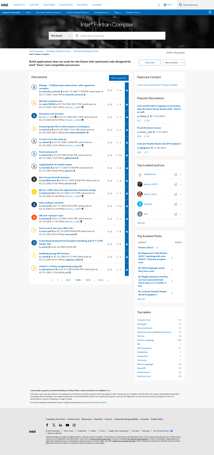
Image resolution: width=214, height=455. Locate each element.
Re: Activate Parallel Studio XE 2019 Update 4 (152, 293)
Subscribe (150, 62)
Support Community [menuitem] (11, 12)
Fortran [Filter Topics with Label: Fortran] (140, 335)
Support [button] (34, 4)
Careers (108, 419)
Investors (98, 419)
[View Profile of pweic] (46, 247)
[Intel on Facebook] (47, 425)
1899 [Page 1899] (88, 279)
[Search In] (61, 36)
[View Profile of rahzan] (46, 142)
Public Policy (157, 419)
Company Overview (55, 419)
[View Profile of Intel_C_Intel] (49, 116)
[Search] (180, 4)
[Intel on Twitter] (54, 425)
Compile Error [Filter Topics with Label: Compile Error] (144, 319)
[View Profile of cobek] (46, 256)
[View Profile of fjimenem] (48, 193)
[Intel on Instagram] (74, 425)
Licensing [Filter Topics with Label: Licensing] (141, 360)
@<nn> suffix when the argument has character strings (67, 189)
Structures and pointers (51, 113)
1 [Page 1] (58, 279)
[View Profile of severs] (46, 205)
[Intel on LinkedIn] (60, 425)
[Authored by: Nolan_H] (145, 116)
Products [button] (19, 4)
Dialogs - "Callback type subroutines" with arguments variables (67, 87)
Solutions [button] (49, 4)
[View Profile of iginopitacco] (49, 269)
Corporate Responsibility (126, 419)
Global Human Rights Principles (124, 440)
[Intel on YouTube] (67, 425)
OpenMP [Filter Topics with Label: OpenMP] (141, 368)
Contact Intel (73, 419)
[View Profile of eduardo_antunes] (52, 91)
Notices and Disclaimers (139, 438)
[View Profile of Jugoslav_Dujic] (74, 259)
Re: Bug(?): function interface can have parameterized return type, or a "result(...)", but (153, 281)
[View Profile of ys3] (68, 272)
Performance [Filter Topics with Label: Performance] (143, 372)
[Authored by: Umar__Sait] (147, 132)
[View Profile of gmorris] (70, 170)
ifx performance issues (149, 127)
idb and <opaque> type (51, 215)
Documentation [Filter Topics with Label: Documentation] (144, 327)
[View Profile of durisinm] (70, 183)
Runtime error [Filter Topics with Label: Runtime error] (144, 376)
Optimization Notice (98, 402)
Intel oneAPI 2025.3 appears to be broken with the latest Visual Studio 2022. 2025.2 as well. (159, 108)
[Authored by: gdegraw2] (146, 147)
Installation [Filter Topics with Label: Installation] (142, 352)
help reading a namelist (51, 202)
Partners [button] (82, 4)
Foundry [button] (97, 4)
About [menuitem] (28, 12)
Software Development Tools (85, 51)
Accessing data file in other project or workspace (64, 126)
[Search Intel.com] (198, 5)
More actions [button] (171, 62)
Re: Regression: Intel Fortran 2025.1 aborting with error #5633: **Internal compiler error (152, 258)
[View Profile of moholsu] (47, 129)
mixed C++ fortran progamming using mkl (60, 266)
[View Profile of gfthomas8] (71, 158)
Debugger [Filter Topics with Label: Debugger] (142, 323)
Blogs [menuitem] (117, 12)
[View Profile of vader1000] (48, 104)
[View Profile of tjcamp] (46, 218)
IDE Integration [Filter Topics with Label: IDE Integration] (144, 348)
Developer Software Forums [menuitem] (48, 12)
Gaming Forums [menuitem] (101, 12)
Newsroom (86, 419)
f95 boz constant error (50, 101)
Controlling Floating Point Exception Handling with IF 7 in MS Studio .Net (71, 242)
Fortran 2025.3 (146, 247)
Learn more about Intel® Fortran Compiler (157, 84)
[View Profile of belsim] (46, 155)
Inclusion (144, 419)
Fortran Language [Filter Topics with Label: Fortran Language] (145, 340)
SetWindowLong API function (54, 253)
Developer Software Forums (58, 51)
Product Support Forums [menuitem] (77, 12)
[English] (168, 5)
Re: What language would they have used (151, 269)
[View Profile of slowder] (47, 167)
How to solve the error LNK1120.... (57, 228)
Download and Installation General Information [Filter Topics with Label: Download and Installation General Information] (155, 332)
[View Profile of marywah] (48, 231)
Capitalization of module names (55, 164)
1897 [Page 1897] (68, 279)
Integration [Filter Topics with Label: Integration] (142, 356)
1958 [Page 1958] (100, 279)
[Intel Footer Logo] (32, 431)
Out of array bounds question (54, 177)
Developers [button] (66, 4)
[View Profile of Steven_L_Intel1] (74, 107)
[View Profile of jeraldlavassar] (50, 180)
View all (141, 222)
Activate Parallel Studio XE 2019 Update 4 (159, 143)
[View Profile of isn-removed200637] (76, 132)
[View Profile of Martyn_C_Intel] (73, 221)
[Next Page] (107, 280)
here (108, 390)
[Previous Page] (52, 280)
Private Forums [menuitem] (132, 12)
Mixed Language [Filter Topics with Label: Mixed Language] (145, 364)
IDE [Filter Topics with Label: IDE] (138, 344)
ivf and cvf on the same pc (52, 139)
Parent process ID (48, 151)
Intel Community (36, 51)
